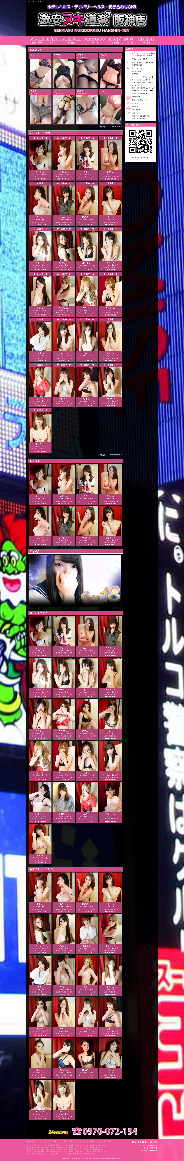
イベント (53, 1141)
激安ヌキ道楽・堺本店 (54, 1149)
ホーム (30, 1)
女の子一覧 (71, 1141)
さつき (80, 55)
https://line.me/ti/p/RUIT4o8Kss (141, 160)
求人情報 (90, 1141)
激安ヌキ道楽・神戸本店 (35, 1152)
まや (103, 91)
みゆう (80, 91)
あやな (57, 55)
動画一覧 (81, 1141)
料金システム (43, 1141)
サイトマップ (108, 1141)
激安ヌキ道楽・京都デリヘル (74, 1152)
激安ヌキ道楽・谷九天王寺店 (95, 1145)
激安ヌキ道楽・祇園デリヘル (97, 1152)
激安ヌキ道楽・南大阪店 (72, 1149)
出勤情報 (62, 1141)
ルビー (34, 55)
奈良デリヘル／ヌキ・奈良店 (61, 1154)
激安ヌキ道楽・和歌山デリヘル (37, 1154)
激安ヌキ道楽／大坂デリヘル (83, 1154)
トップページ (39, 1)
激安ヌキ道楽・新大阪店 (93, 1147)
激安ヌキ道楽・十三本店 (74, 1147)
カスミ (34, 91)
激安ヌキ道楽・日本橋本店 (73, 1145)
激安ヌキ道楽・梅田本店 (35, 1147)
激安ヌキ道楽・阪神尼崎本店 (93, 1149)
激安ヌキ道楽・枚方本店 (35, 1149)
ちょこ (104, 55)
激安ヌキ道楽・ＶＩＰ (34, 1145)
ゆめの (57, 91)
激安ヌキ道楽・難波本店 (53, 1145)
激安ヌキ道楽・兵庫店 (54, 1152)
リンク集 (98, 1141)
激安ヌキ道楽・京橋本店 (54, 1147)
